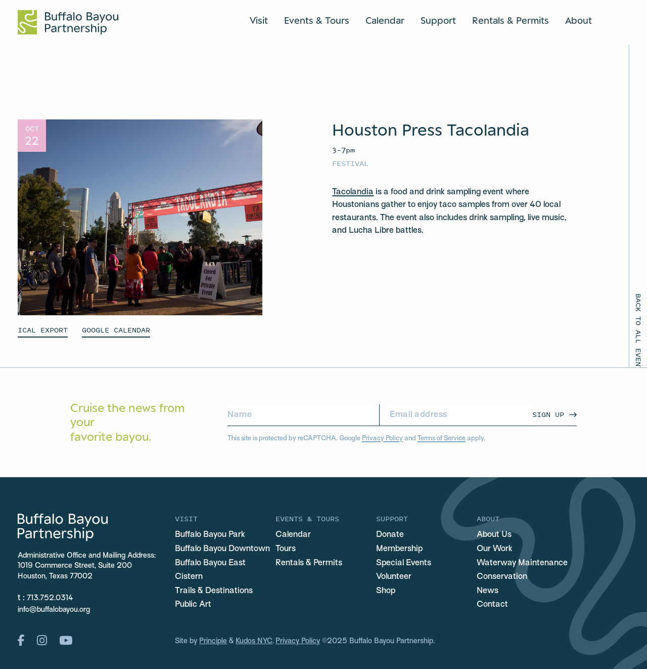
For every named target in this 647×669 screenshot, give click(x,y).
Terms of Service (442, 438)
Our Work (495, 549)
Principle (213, 641)
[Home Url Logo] (68, 22)
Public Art (193, 605)
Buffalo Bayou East (210, 563)
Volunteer (393, 577)
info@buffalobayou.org (54, 610)
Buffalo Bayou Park (210, 535)
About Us (494, 535)
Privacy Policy (382, 438)
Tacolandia (353, 192)
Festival (350, 163)
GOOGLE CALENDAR (116, 329)
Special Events (403, 563)
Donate (390, 535)
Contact (492, 605)
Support (438, 20)
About (578, 20)
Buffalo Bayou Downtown (222, 549)
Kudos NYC (254, 641)
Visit (259, 20)
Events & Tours (316, 20)
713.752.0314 (50, 598)
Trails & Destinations (214, 591)
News (487, 591)
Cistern (189, 577)
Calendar (384, 20)
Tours (285, 549)
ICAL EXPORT (43, 329)
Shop (385, 591)
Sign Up (548, 414)
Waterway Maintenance (522, 563)
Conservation (502, 577)
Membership (399, 549)
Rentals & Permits (510, 20)
